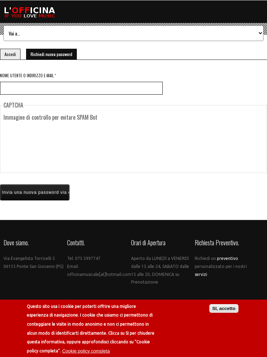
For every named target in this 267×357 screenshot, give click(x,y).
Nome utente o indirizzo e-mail (28, 75)
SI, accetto (224, 308)
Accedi (10, 54)
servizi (201, 274)
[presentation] (133, 147)
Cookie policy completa (86, 351)
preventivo (227, 258)
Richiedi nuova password (54, 53)
